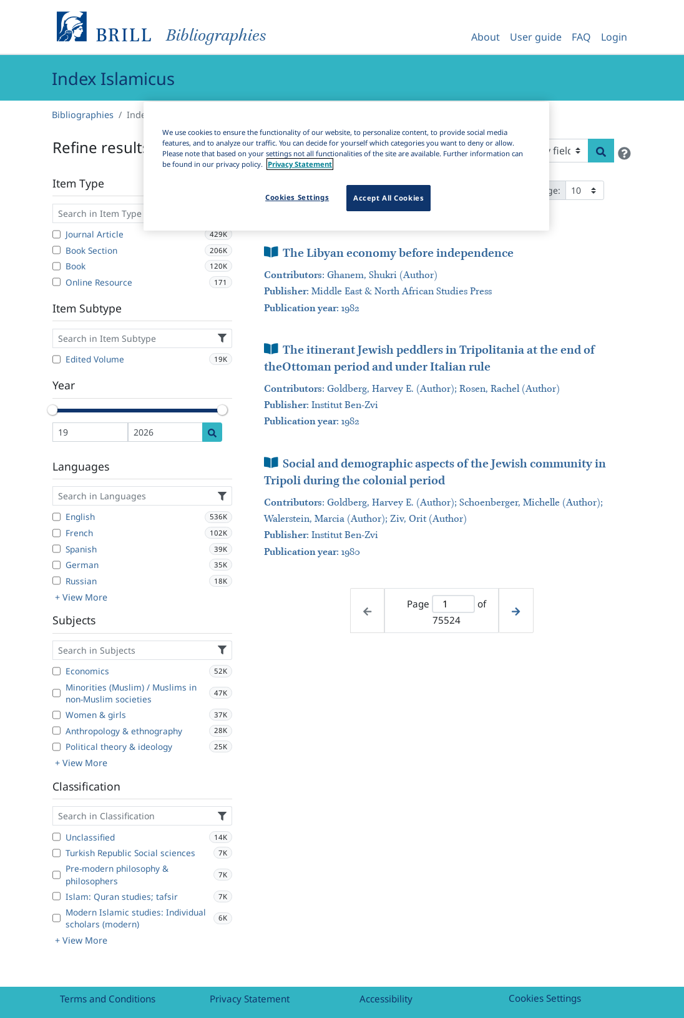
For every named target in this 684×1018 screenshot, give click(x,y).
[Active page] (453, 604)
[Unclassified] (56, 837)
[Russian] (56, 580)
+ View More (81, 597)
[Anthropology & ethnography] (56, 730)
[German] (56, 565)
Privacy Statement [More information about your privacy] (300, 164)
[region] (346, 166)
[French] (56, 533)
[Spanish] (56, 548)
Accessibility (386, 998)
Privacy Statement (250, 998)
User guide (536, 37)
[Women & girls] (56, 715)
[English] (56, 517)
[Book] (56, 266)
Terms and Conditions (107, 998)
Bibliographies (83, 115)
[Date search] (212, 432)
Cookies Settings (545, 998)
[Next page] (516, 611)
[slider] (52, 410)
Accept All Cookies (388, 197)
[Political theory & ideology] (56, 747)
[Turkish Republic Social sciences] (56, 853)
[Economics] (56, 671)
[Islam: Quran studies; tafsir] (56, 896)
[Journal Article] (56, 234)
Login (614, 37)
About (485, 37)
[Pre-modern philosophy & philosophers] (56, 875)
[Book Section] (56, 250)
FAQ (581, 37)
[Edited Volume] (56, 359)
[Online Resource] (56, 282)
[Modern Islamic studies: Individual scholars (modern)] (56, 918)
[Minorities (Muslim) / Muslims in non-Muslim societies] (56, 693)
